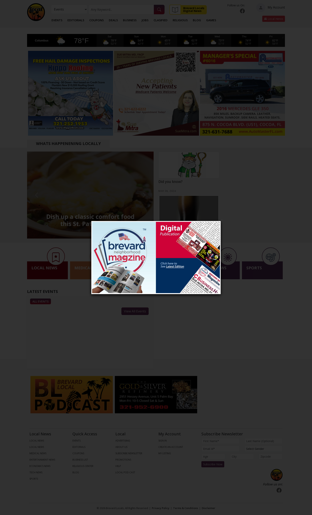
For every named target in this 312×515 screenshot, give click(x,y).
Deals (113, 20)
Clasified (161, 20)
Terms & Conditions (185, 508)
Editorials (75, 20)
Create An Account (170, 447)
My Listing (164, 453)
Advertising (122, 440)
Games (211, 20)
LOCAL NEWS (36, 440)
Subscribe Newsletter (128, 453)
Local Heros (273, 19)
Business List (80, 459)
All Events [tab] (40, 301)
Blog (197, 20)
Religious (180, 20)
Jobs (145, 20)
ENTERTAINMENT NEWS (42, 459)
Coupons (96, 20)
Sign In (162, 440)
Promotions (123, 459)
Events (57, 20)
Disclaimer (208, 508)
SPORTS (33, 478)
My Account (270, 7)
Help (118, 466)
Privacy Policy (160, 508)
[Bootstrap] (277, 475)
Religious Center (82, 466)
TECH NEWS (35, 472)
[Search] (121, 9)
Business (129, 20)
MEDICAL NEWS (37, 453)
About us (121, 447)
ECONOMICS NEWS (39, 466)
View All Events (135, 311)
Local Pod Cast (125, 472)
